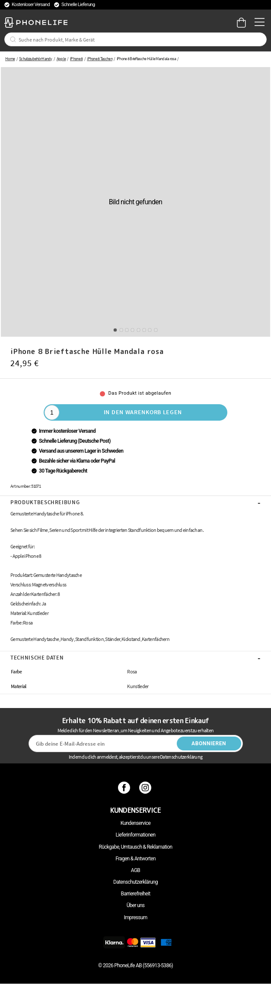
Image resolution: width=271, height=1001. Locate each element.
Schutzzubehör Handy (35, 58)
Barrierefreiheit (135, 894)
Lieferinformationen (136, 835)
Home (10, 58)
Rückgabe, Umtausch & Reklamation (135, 847)
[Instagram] (146, 787)
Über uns (136, 905)
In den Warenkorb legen (143, 412)
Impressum (135, 917)
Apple (61, 58)
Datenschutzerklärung (135, 882)
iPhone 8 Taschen (99, 58)
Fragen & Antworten (135, 859)
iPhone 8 (76, 58)
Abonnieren (208, 743)
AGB (135, 870)
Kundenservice (135, 823)
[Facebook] (125, 787)
